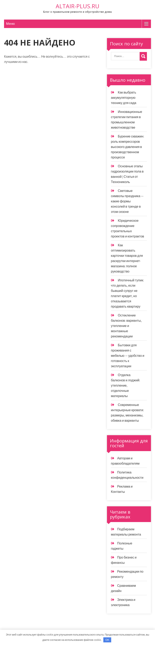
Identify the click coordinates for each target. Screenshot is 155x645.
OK (107, 639)
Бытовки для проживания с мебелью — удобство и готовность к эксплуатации (127, 355)
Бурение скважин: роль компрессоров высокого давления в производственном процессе (127, 146)
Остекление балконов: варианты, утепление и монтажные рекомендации (126, 325)
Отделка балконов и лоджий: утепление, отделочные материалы (125, 385)
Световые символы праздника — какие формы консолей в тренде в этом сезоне (127, 201)
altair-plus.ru (77, 6)
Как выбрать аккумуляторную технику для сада (123, 97)
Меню (10, 24)
